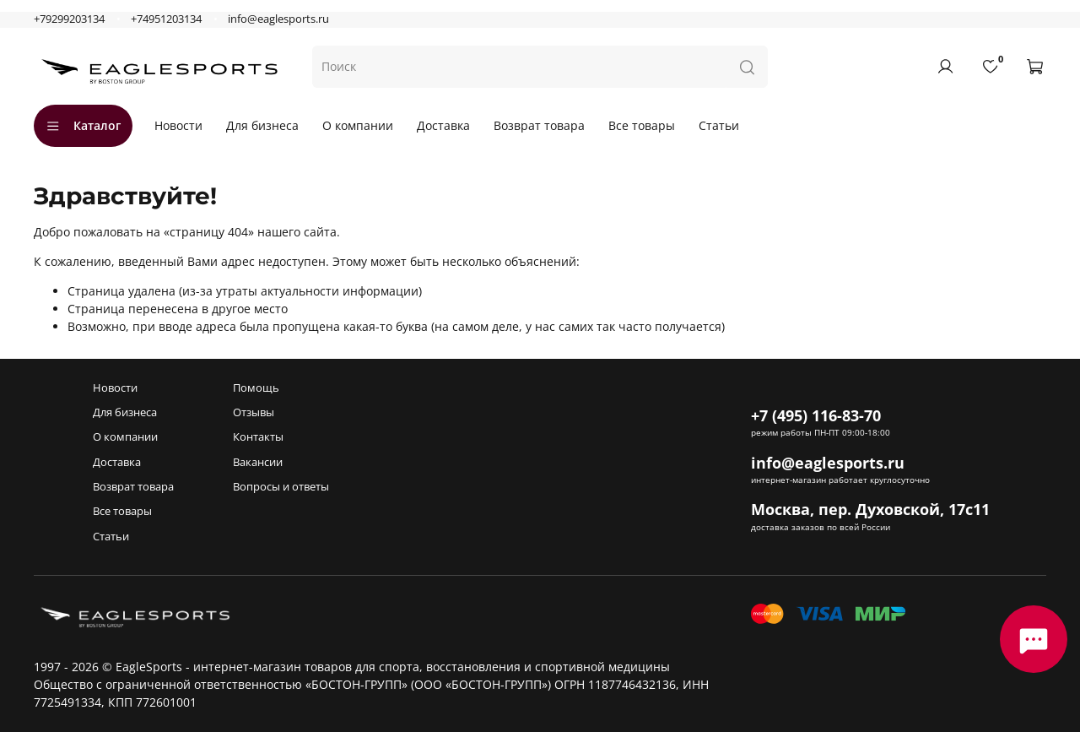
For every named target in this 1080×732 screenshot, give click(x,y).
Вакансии (258, 462)
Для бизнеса (262, 125)
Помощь (256, 388)
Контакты (258, 437)
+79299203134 (69, 19)
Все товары (641, 125)
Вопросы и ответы (281, 487)
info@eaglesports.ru (278, 19)
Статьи (719, 125)
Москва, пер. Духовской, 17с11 (870, 509)
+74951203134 (166, 19)
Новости (178, 125)
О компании (357, 125)
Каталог (83, 125)
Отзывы (253, 412)
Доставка (443, 125)
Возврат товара (539, 125)
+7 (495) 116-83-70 (816, 415)
